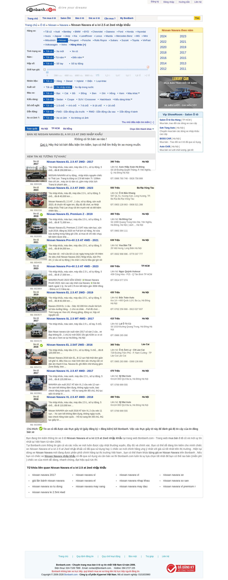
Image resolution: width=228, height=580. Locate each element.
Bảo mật (133, 556)
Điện (90, 81)
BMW (78, 31)
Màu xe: (31, 93)
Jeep (67, 36)
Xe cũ (75, 51)
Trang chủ (63, 556)
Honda (130, 31)
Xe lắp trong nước (84, 87)
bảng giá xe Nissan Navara (164, 452)
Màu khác (133, 93)
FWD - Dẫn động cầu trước (70, 111)
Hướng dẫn (184, 2)
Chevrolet (98, 31)
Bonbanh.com (71, 574)
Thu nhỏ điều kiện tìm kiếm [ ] (138, 122)
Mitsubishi (50, 40)
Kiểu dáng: (32, 99)
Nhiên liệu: (32, 81)
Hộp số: (31, 63)
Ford (120, 31)
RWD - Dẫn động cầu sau (102, 111)
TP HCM (55, 128)
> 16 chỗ (110, 105)
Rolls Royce (100, 40)
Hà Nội (44, 128)
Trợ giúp (150, 556)
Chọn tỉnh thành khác (142, 128)
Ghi (103, 93)
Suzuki (125, 40)
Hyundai (141, 31)
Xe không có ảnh (79, 117)
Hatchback (105, 99)
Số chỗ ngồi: (33, 105)
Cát (66, 93)
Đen (95, 93)
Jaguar (57, 36)
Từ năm (60, 57)
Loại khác (101, 81)
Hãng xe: (31, 31)
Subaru (114, 40)
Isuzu (48, 36)
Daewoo (110, 31)
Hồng (112, 93)
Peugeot (74, 40)
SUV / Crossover (87, 99)
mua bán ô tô (175, 438)
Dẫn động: (32, 111)
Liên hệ (198, 2)
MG (138, 36)
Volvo (64, 44)
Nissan (62, 40)
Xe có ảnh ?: (33, 117)
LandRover (86, 36)
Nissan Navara (44, 452)
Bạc (58, 93)
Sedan (59, 99)
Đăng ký (155, 1)
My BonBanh (126, 18)
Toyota (135, 40)
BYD (86, 31)
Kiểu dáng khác (122, 99)
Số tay (59, 63)
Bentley (67, 31)
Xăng (59, 81)
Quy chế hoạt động (111, 556)
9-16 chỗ (97, 105)
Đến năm (77, 57)
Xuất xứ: (31, 87)
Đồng (84, 93)
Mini (145, 36)
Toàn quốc (32, 128)
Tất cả (48, 31)
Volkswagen (51, 44)
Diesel (69, 81)
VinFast (147, 40)
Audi (57, 31)
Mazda (109, 36)
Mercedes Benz (124, 36)
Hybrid (80, 81)
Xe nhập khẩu (63, 87)
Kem (121, 93)
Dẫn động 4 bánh (129, 111)
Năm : (30, 57)
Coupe (70, 99)
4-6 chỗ (72, 105)
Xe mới (60, 51)
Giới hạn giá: (33, 69)
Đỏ (74, 93)
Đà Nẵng (67, 128)
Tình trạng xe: (34, 51)
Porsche (86, 40)
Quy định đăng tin (85, 556)
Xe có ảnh (61, 117)
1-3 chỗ (60, 105)
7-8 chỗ (84, 105)
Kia (75, 36)
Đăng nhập (169, 2)
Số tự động (77, 63)
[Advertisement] (114, 525)
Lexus (99, 36)
